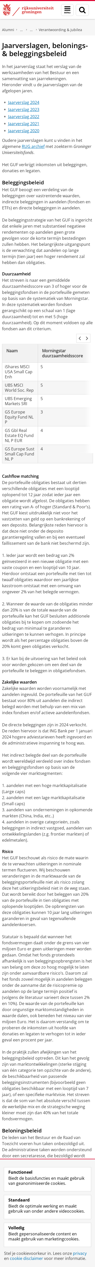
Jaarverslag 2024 (23, 102)
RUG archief (33, 146)
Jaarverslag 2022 (23, 116)
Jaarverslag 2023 (23, 109)
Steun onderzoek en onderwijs (21, 29)
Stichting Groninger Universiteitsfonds (31, 29)
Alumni (8, 29)
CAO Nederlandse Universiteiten (54, 1156)
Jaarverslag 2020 (23, 131)
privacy (80, 1253)
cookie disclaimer (26, 1258)
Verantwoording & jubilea (60, 29)
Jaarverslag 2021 (23, 123)
